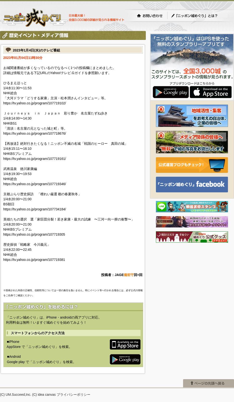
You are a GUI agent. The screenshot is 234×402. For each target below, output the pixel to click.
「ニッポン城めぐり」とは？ (199, 16)
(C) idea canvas (44, 394)
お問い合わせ (150, 16)
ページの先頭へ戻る (208, 383)
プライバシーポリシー (73, 394)
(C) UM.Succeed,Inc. (15, 394)
